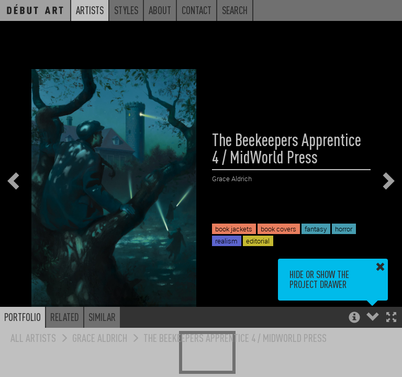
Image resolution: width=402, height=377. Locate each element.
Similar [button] (102, 317)
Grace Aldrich (99, 337)
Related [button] (64, 317)
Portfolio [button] (22, 317)
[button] (391, 318)
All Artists (33, 337)
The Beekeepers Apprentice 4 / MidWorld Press (235, 337)
